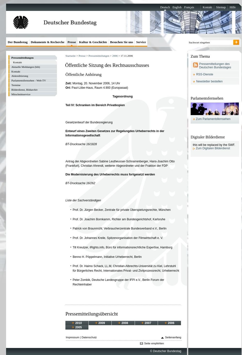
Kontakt (207, 7)
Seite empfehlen (154, 343)
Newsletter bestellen (209, 81)
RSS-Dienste (204, 74)
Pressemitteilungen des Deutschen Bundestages (215, 65)
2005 (77, 327)
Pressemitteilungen (98, 55)
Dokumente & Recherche (47, 42)
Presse (82, 55)
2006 (115, 55)
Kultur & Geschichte (93, 42)
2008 (123, 323)
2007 (146, 323)
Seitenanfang (173, 337)
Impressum (72, 337)
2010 (77, 323)
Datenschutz (89, 337)
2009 (100, 323)
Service (141, 42)
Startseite (70, 55)
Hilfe (233, 7)
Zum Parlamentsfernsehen (213, 119)
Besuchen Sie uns (121, 42)
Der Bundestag (18, 42)
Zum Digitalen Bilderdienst (213, 148)
